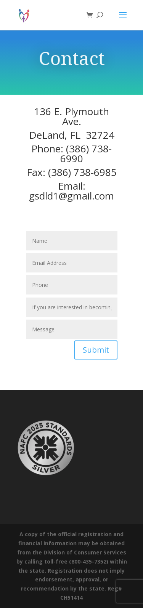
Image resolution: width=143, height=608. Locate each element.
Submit (96, 350)
